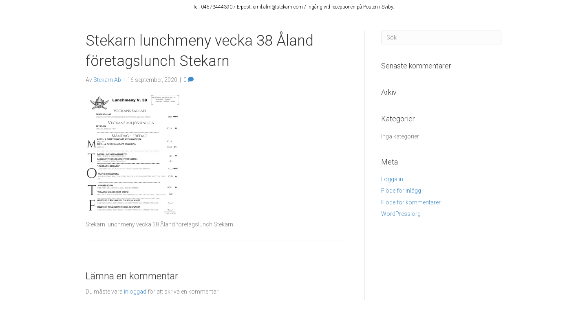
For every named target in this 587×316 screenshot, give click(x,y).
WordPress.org (401, 214)
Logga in (392, 179)
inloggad (135, 291)
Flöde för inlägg (401, 190)
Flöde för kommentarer (411, 202)
